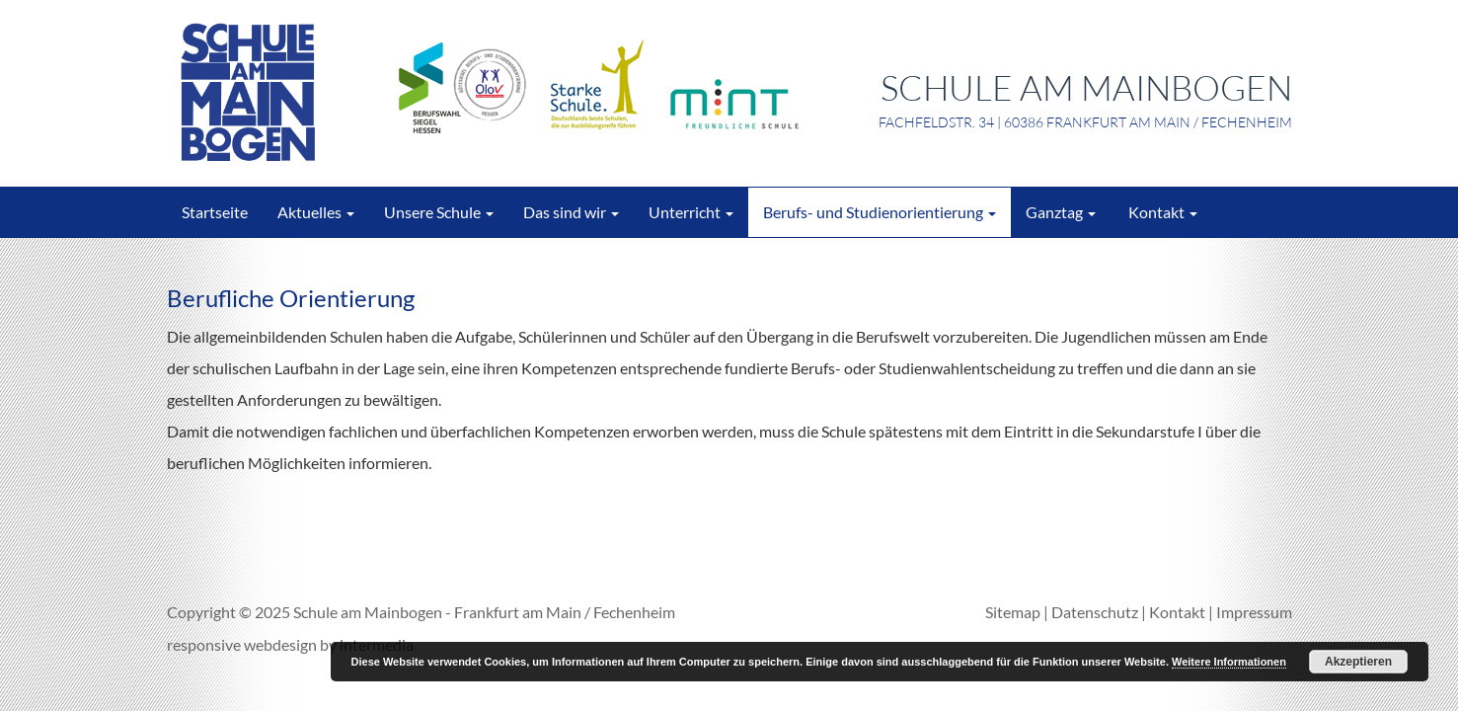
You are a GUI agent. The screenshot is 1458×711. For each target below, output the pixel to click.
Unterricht (691, 211)
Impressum (1254, 611)
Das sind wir (571, 211)
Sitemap (1012, 611)
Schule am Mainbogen (367, 611)
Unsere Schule (439, 211)
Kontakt (1161, 211)
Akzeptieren (1358, 662)
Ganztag (1061, 211)
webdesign (280, 644)
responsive (204, 644)
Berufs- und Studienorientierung (879, 211)
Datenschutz (1094, 611)
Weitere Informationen (1229, 662)
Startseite (215, 211)
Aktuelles (315, 211)
